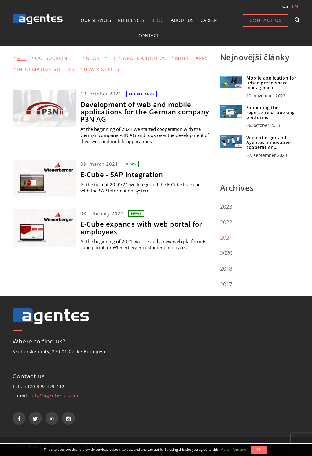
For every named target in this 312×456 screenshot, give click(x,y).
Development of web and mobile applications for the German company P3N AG (144, 112)
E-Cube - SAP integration (121, 174)
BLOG (157, 20)
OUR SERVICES (96, 20)
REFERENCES (131, 20)
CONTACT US (265, 20)
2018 (226, 268)
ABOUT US (182, 20)
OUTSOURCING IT (56, 58)
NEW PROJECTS (101, 69)
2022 (226, 222)
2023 (226, 206)
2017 (226, 284)
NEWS (93, 58)
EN (295, 6)
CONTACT (148, 35)
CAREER (208, 20)
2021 (226, 237)
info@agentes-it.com (54, 395)
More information (234, 449)
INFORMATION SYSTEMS (46, 69)
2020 (226, 253)
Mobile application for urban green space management (271, 83)
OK (259, 449)
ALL (21, 58)
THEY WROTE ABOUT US (137, 58)
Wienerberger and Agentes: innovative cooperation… (268, 142)
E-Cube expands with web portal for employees (141, 227)
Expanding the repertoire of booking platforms (270, 112)
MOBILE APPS (191, 58)
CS (285, 6)
